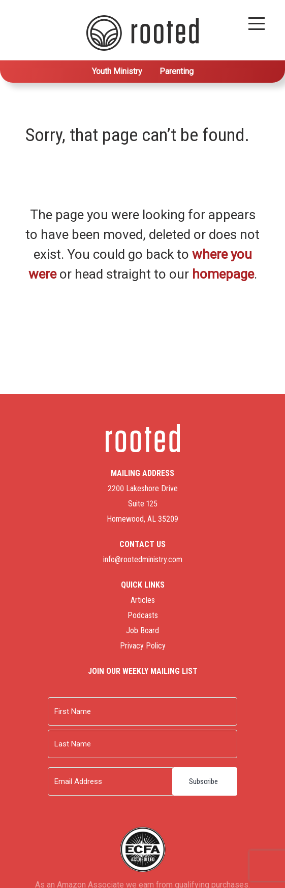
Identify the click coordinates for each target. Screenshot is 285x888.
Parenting (177, 71)
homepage (223, 274)
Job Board (142, 630)
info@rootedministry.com (142, 559)
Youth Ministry (117, 71)
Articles (143, 600)
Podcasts (143, 615)
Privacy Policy (143, 646)
